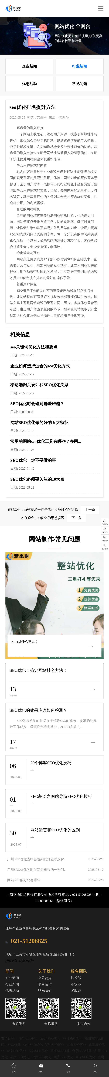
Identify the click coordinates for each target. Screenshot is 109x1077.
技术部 (76, 978)
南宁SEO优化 (29, 1038)
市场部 (76, 984)
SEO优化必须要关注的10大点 (37, 479)
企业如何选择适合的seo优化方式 (40, 366)
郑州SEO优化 (42, 1057)
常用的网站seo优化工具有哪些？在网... (45, 441)
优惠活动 (29, 84)
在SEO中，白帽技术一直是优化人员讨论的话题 (54, 509)
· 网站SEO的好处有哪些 (22, 880)
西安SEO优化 (64, 1057)
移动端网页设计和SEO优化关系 (39, 384)
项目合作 (45, 984)
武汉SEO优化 (60, 1051)
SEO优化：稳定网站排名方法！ (38, 670)
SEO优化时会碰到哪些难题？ (37, 403)
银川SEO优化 (51, 1038)
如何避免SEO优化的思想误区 (53, 518)
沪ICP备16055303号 (19, 961)
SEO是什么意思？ (24, 642)
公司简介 (45, 978)
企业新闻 (29, 66)
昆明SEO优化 (55, 1045)
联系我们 (45, 990)
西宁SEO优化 (85, 1057)
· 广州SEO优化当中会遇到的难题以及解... (35, 859)
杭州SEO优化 (33, 1045)
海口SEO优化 (72, 1038)
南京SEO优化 (16, 1051)
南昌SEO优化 (11, 1045)
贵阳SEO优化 (77, 1045)
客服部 (76, 990)
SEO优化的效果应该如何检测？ (38, 710)
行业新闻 (79, 66)
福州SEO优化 (94, 1038)
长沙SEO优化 (38, 1051)
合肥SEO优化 (82, 1051)
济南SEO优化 (20, 1057)
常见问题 (79, 84)
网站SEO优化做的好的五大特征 (39, 422)
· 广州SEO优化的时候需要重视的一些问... (35, 870)
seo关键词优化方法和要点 (33, 347)
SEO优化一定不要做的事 (33, 460)
